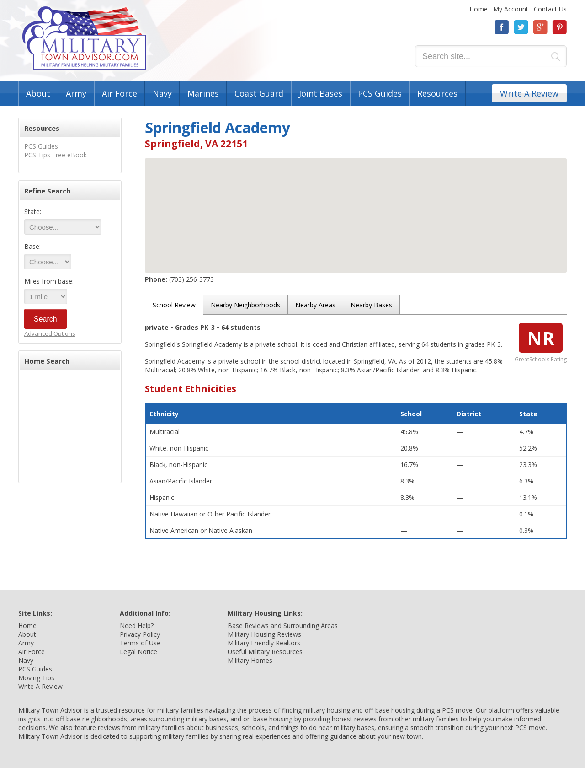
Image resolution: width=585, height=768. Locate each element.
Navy (162, 93)
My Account (510, 9)
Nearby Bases (371, 305)
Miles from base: (49, 281)
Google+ (540, 27)
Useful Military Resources (265, 651)
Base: (32, 246)
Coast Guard (258, 93)
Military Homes (250, 660)
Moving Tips (36, 677)
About (38, 93)
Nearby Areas (315, 305)
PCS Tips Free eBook (55, 154)
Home (478, 9)
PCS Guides (380, 93)
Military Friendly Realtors (264, 643)
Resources (437, 93)
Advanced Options (49, 333)
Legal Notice (138, 651)
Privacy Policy (140, 634)
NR (540, 337)
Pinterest (559, 27)
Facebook (502, 27)
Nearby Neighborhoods (245, 305)
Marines (203, 93)
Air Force (119, 93)
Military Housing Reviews (264, 634)
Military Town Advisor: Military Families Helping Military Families (84, 38)
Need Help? (137, 625)
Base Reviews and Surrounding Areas (283, 625)
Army (76, 93)
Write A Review (529, 93)
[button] (356, 207)
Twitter (521, 27)
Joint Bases (320, 93)
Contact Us (550, 9)
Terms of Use (140, 643)
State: (32, 211)
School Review (174, 305)
